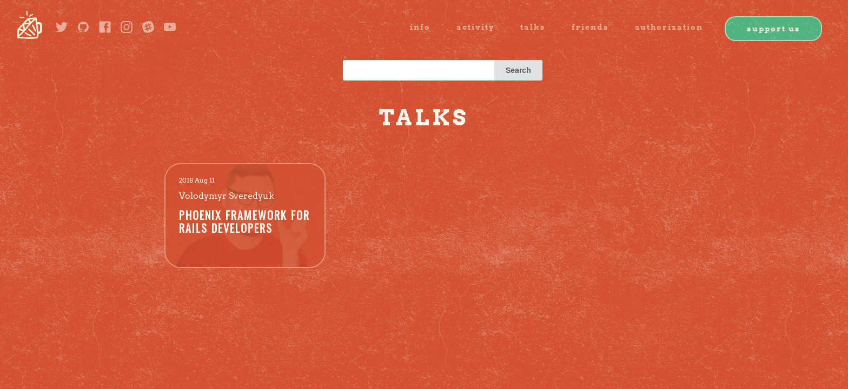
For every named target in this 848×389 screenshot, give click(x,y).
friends (590, 27)
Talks (533, 27)
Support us (773, 28)
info (420, 27)
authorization (669, 27)
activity (475, 27)
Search (518, 70)
